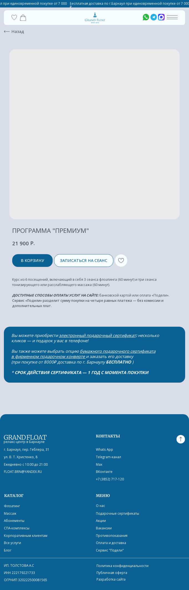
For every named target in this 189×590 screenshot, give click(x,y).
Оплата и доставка (111, 542)
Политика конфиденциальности (122, 565)
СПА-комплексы (16, 528)
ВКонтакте (104, 471)
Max (99, 464)
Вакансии (104, 528)
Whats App (104, 449)
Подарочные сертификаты (117, 513)
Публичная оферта (111, 572)
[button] (172, 17)
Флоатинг (12, 506)
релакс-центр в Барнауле (24, 441)
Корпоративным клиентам (25, 535)
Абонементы (14, 520)
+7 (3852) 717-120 (110, 479)
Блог (7, 550)
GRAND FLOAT (25, 437)
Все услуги (12, 542)
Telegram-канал (108, 457)
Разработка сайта (111, 579)
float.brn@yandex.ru (23, 471)
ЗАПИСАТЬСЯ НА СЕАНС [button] (83, 260)
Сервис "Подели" (110, 550)
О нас (100, 505)
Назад (17, 31)
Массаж (10, 513)
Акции (101, 520)
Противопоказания (111, 535)
